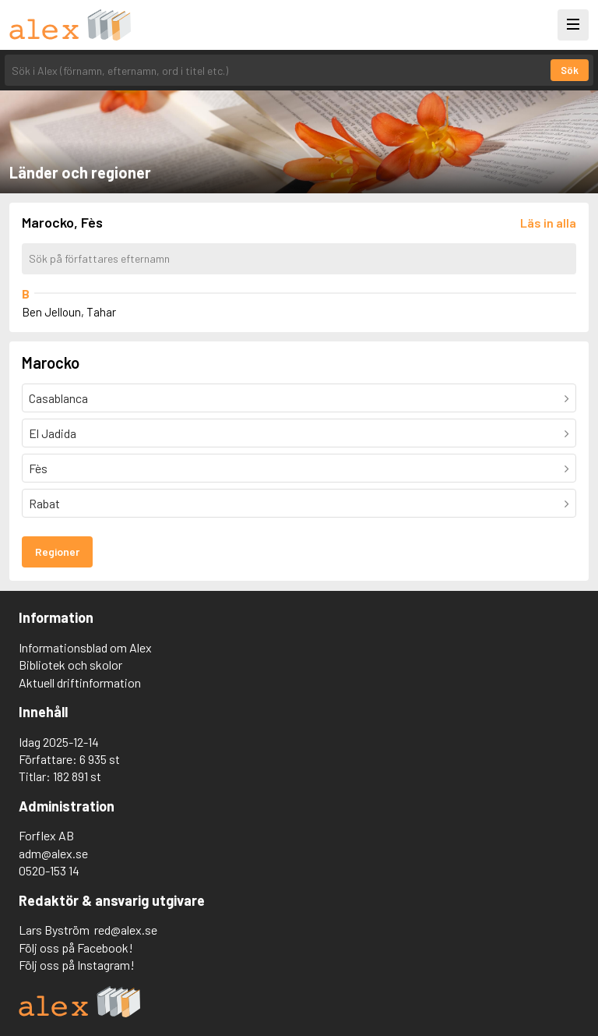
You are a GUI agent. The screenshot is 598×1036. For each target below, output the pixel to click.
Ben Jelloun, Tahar (69, 312)
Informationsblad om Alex (85, 647)
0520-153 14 (49, 870)
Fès (38, 468)
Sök (570, 70)
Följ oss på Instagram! (77, 964)
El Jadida (52, 433)
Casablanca (58, 398)
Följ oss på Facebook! (76, 947)
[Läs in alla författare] (548, 222)
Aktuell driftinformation (80, 682)
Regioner (57, 551)
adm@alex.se (53, 853)
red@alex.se (125, 929)
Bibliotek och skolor (70, 664)
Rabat (44, 503)
